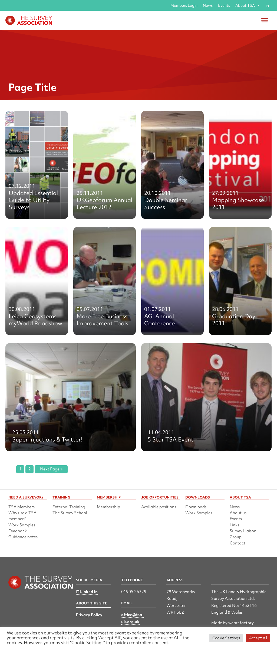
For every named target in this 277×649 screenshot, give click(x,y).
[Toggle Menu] (264, 20)
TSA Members (21, 507)
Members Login (183, 5)
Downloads (195, 507)
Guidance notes (23, 537)
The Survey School (69, 513)
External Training (68, 507)
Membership (108, 507)
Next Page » (51, 469)
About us (238, 513)
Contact (237, 543)
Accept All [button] (258, 637)
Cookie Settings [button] (226, 637)
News (208, 5)
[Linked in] (267, 5)
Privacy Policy (89, 615)
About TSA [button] (247, 5)
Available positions (158, 507)
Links (234, 525)
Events (224, 5)
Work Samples (21, 525)
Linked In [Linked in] (87, 591)
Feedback (17, 531)
